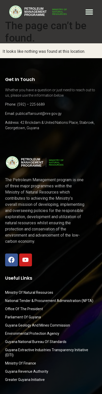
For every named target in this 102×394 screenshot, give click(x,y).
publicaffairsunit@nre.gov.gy (39, 114)
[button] (89, 12)
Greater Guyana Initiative (25, 380)
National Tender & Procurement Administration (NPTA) (49, 301)
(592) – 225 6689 (31, 104)
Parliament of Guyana (23, 317)
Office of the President (24, 309)
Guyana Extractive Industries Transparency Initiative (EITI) (46, 352)
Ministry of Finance (20, 363)
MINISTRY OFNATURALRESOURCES (59, 11)
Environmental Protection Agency (32, 333)
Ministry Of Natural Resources (29, 292)
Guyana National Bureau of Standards (35, 342)
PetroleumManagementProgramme (35, 12)
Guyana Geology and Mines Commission (37, 325)
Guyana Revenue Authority (26, 371)
